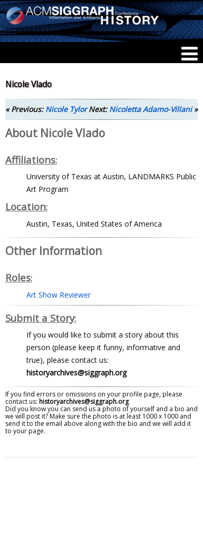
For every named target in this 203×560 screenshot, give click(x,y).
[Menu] (189, 53)
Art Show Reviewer (58, 295)
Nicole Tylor (66, 109)
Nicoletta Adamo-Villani (150, 109)
